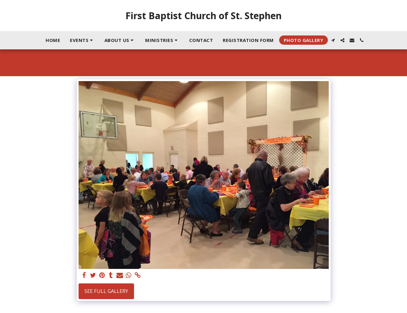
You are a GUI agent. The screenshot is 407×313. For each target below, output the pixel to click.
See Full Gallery (106, 290)
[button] (82, 40)
